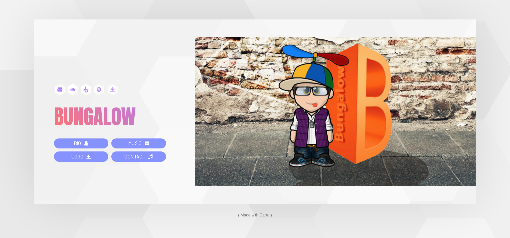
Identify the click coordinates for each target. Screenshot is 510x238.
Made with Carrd (254, 215)
